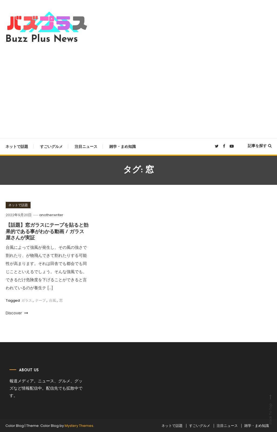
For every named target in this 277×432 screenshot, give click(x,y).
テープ (40, 300)
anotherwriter (51, 214)
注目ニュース (86, 146)
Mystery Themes (79, 425)
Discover (17, 313)
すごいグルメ (51, 146)
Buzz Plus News (41, 39)
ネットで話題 (16, 146)
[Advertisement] (138, 89)
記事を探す (260, 145)
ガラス (26, 300)
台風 (52, 300)
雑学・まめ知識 (122, 146)
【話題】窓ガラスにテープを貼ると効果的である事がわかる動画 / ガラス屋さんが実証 (47, 232)
